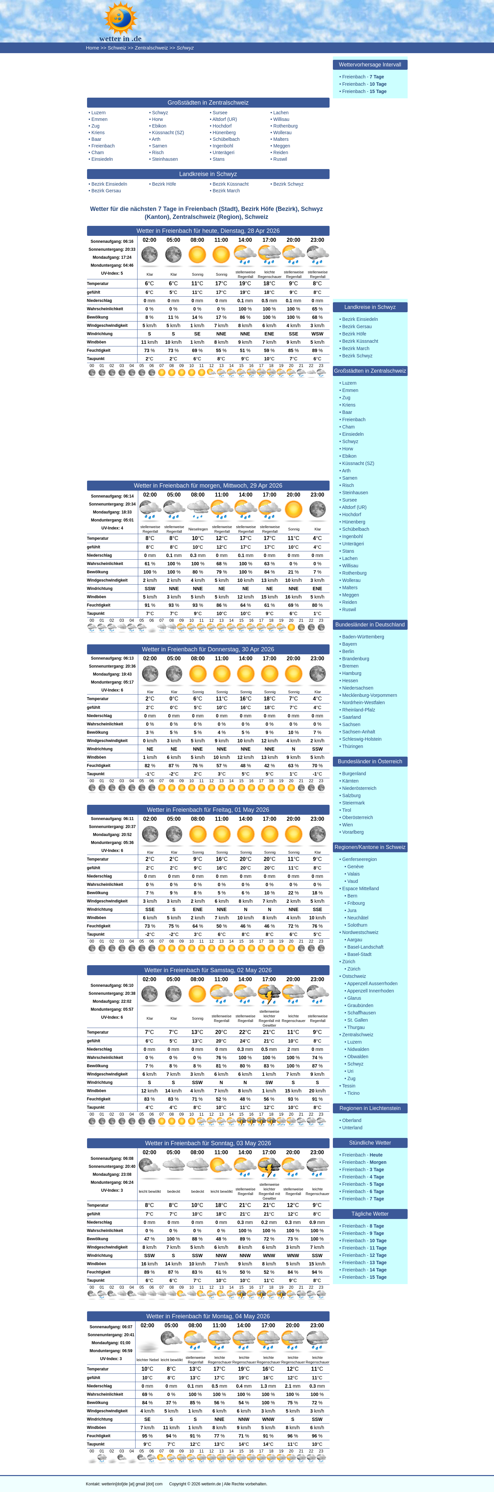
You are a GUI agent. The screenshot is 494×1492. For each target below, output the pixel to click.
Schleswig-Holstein (361, 739)
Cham (97, 152)
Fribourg (356, 903)
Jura (351, 910)
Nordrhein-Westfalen (363, 702)
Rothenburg (285, 126)
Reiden (280, 152)
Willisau (281, 119)
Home (92, 47)
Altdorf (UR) (225, 119)
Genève (355, 866)
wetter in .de (120, 39)
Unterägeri (223, 152)
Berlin (348, 651)
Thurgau (356, 1027)
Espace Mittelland (360, 888)
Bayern (349, 644)
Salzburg (351, 795)
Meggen (281, 145)
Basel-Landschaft (365, 947)
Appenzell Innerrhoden (370, 990)
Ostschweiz (354, 976)
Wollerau (282, 132)
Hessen (350, 680)
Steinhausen (165, 159)
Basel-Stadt (359, 954)
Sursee (220, 112)
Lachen (281, 112)
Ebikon (159, 126)
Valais (353, 874)
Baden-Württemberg (363, 636)
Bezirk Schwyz (288, 184)
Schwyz (160, 112)
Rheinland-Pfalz (358, 709)
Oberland (351, 1120)
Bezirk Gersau (106, 190)
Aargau (354, 939)
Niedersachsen (357, 688)
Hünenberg (224, 132)
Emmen (99, 119)
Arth (156, 139)
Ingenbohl (223, 145)
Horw (157, 119)
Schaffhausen (361, 1012)
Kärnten (350, 781)
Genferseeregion (359, 859)
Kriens (98, 132)
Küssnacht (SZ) (168, 132)
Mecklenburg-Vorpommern (369, 695)
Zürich (348, 961)
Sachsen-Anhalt (358, 731)
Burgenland (354, 773)
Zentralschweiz (151, 47)
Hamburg (351, 673)
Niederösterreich (359, 788)
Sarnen (159, 145)
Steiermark (353, 802)
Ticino (353, 1093)
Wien (347, 824)
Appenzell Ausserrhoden (372, 983)
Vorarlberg (353, 832)
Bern (352, 895)
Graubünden (360, 1005)
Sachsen (351, 724)
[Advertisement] (208, 75)
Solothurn (357, 925)
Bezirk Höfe (164, 184)
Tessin (348, 1085)
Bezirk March (226, 190)
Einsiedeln (102, 159)
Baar (96, 139)
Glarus (354, 998)
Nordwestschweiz (360, 932)
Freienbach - (363, 76)
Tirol (346, 810)
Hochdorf (222, 126)
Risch (158, 152)
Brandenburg (355, 658)
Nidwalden (358, 1049)
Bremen (350, 666)
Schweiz (117, 47)
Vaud (352, 881)
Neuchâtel (357, 917)
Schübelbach (226, 139)
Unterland (352, 1127)
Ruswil (280, 159)
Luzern (98, 112)
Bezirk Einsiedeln (109, 184)
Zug (95, 126)
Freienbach (103, 145)
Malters (281, 139)
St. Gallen (357, 1020)
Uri (350, 1071)
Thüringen (352, 746)
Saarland (351, 717)
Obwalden (357, 1056)
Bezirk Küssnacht (230, 184)
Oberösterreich (357, 817)
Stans (219, 159)
